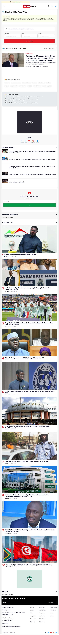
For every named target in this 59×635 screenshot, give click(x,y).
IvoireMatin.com (53, 610)
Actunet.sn (32, 621)
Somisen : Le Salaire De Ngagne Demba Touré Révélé (20, 254)
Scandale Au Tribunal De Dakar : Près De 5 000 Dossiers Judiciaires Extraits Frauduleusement (27, 427)
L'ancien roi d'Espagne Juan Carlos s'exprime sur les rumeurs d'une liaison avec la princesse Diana (40, 58)
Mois (22, 33)
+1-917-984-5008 (7, 620)
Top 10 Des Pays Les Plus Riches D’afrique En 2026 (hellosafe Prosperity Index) (29, 565)
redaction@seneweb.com (13, 626)
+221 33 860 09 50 (7, 615)
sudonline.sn (41, 616)
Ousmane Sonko (16, 82)
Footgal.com (32, 616)
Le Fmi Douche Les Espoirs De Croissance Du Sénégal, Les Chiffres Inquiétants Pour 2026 (29, 392)
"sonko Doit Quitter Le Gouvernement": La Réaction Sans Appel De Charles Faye (32, 159)
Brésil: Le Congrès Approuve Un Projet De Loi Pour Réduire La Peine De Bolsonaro (32, 174)
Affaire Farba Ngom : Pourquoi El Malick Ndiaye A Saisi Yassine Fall (24, 358)
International (29, 53)
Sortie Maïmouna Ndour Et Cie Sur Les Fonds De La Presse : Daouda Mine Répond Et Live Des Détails (32, 152)
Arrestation (23, 86)
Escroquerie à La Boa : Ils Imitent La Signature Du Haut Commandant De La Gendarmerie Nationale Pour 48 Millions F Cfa (27, 495)
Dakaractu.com (42, 621)
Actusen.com (33, 619)
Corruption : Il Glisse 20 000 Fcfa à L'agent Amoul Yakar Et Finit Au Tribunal (26, 461)
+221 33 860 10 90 (19, 612)
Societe (7, 498)
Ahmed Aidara (14, 86)
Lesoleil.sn (32, 610)
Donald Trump (48, 86)
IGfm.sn (31, 613)
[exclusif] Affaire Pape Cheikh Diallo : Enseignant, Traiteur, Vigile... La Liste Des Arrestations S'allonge (27, 288)
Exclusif (7, 291)
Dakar (34, 82)
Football (48, 82)
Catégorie (6, 33)
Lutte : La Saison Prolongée (16, 182)
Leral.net (32, 607)
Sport (6, 326)
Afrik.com (52, 616)
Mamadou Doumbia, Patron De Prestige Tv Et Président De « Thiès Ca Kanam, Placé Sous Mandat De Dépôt (29, 530)
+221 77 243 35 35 (7, 612)
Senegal (7, 82)
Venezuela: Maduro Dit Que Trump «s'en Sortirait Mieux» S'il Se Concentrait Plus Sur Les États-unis (32, 167)
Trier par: (45, 48)
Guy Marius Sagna (37, 86)
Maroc (7, 86)
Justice (7, 359)
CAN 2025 (41, 82)
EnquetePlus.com (53, 607)
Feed (29, 86)
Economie (6, 256)
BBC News (52, 613)
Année (40, 33)
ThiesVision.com (42, 610)
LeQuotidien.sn (42, 619)
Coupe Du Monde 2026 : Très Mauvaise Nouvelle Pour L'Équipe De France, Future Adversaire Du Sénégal (29, 323)
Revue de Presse (26, 82)
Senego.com (41, 607)
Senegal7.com (42, 613)
